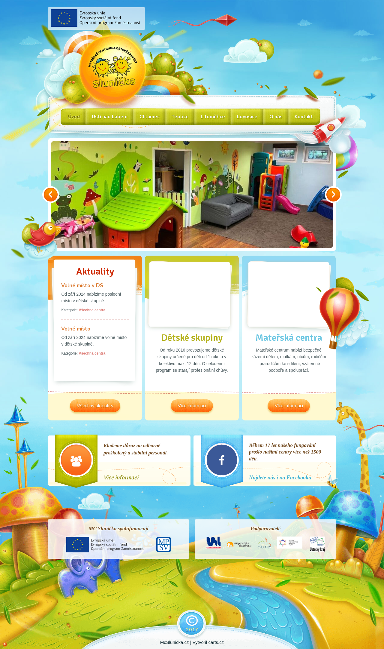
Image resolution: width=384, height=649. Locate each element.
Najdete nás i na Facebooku (280, 478)
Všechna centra (92, 310)
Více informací (121, 477)
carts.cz (216, 642)
